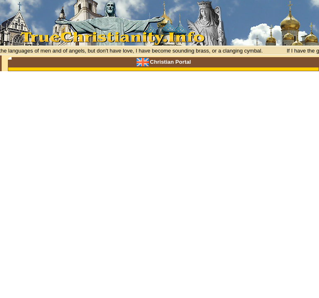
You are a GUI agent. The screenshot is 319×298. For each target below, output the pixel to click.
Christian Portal (170, 62)
